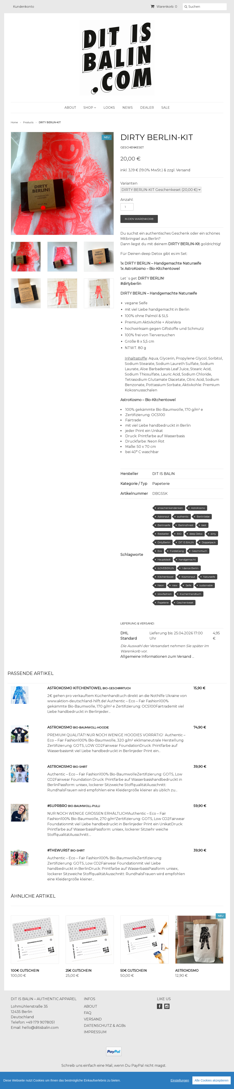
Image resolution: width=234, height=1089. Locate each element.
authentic (183, 516)
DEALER (147, 108)
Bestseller (163, 533)
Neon (161, 585)
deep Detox (196, 533)
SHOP (89, 108)
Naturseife (209, 576)
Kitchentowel (165, 576)
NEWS (127, 108)
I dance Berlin (190, 568)
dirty (213, 533)
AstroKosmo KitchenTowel (74, 688)
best (203, 525)
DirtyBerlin (164, 542)
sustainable (206, 585)
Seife (188, 585)
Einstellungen (180, 1080)
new (174, 585)
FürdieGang (177, 551)
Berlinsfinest (185, 525)
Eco (160, 551)
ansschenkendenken (170, 508)
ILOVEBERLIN (166, 568)
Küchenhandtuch (190, 594)
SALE (165, 108)
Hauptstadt (164, 559)
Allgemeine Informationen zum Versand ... (157, 656)
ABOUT (70, 108)
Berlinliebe (203, 516)
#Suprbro (57, 806)
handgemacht (187, 559)
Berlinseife (164, 525)
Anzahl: (126, 200)
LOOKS (109, 108)
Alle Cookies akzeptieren (211, 1080)
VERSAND (93, 1019)
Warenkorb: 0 (164, 7)
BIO (179, 533)
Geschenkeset (185, 602)
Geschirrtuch (199, 551)
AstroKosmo (198, 508)
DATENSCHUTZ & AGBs (104, 1026)
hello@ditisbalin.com (40, 1027)
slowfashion (165, 594)
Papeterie (161, 484)
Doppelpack (209, 542)
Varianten (128, 183)
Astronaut (163, 516)
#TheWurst (58, 850)
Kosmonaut (188, 576)
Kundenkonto (23, 7)
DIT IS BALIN (163, 474)
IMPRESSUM (95, 1032)
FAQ (87, 1013)
